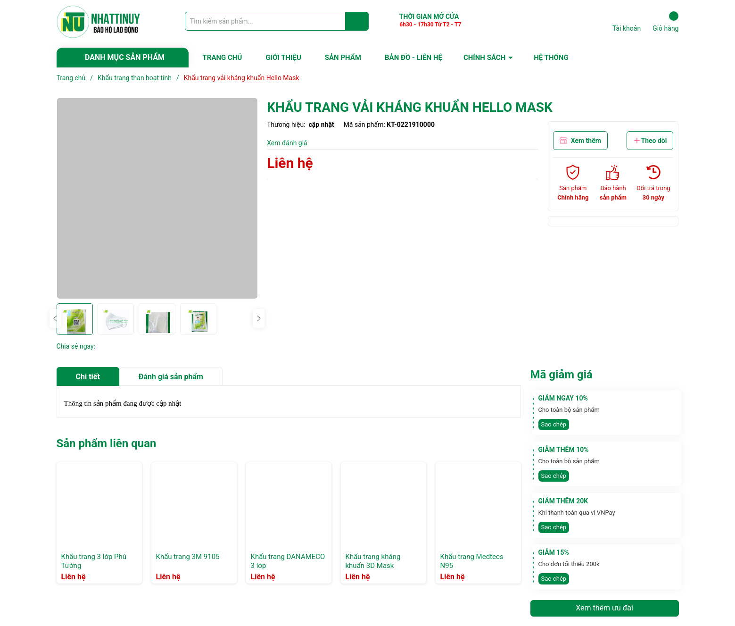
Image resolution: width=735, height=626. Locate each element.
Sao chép (554, 424)
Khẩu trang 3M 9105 (188, 556)
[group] (157, 198)
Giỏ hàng (665, 21)
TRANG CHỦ (222, 57)
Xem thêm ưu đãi (604, 607)
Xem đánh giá (287, 143)
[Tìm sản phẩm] (277, 21)
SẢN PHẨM (343, 57)
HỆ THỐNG (551, 57)
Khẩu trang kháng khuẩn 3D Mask (373, 561)
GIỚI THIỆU (283, 57)
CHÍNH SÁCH (484, 57)
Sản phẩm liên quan (107, 443)
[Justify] (357, 21)
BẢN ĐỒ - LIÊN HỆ (413, 57)
